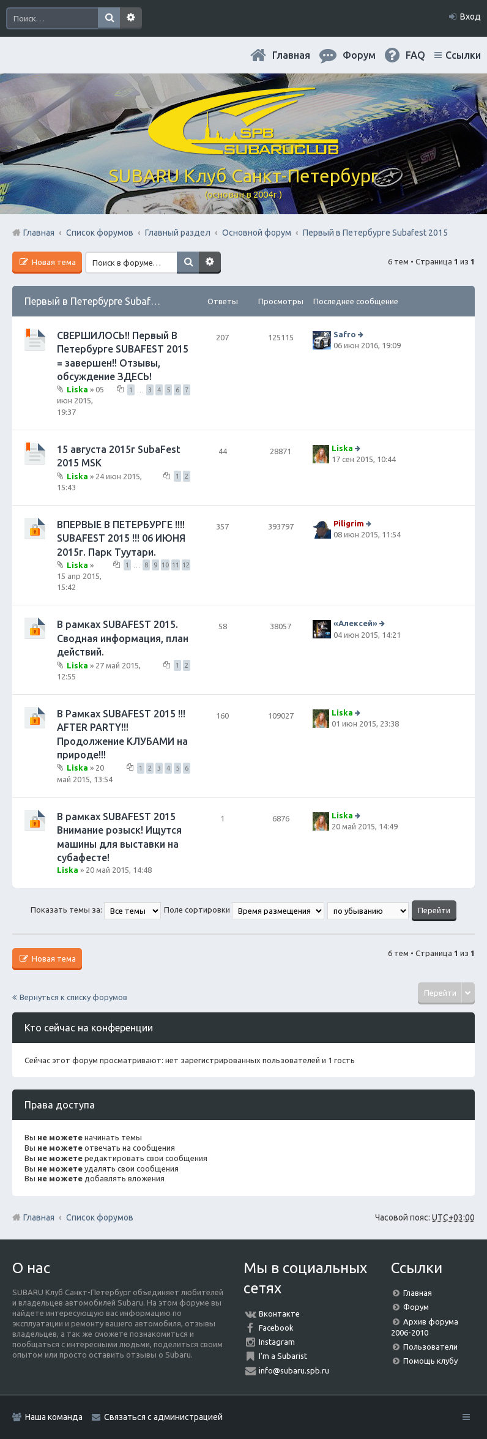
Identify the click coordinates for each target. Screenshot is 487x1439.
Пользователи (430, 1346)
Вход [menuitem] (470, 16)
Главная (291, 55)
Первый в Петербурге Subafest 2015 (106, 301)
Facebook (276, 1327)
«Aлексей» (355, 623)
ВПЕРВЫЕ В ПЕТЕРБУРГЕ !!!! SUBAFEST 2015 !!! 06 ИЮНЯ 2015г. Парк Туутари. (121, 538)
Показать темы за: (96, 909)
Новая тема (53, 262)
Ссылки (463, 55)
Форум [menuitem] (359, 55)
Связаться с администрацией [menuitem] (163, 1417)
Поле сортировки (244, 909)
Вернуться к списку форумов (73, 997)
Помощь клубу (430, 1360)
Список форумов (99, 1217)
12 (186, 565)
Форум (416, 1307)
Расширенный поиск (131, 18)
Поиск (109, 18)
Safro (344, 334)
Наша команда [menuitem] (54, 1417)
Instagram (277, 1341)
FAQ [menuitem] (415, 55)
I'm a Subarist (283, 1355)
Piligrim (348, 523)
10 (165, 565)
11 (175, 565)
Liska (77, 389)
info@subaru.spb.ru (294, 1370)
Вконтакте (279, 1313)
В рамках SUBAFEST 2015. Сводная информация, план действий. (122, 638)
